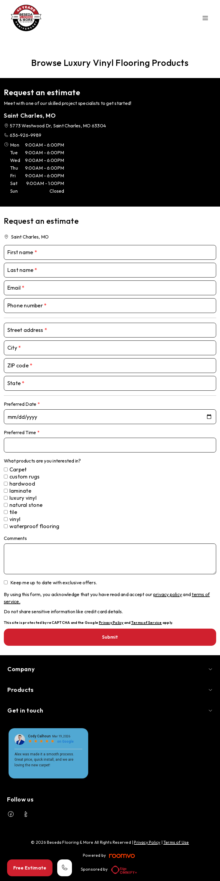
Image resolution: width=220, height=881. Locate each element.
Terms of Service (146, 622)
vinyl (14, 519)
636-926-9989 (25, 135)
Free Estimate (29, 868)
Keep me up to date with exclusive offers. (53, 582)
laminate (20, 490)
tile (13, 512)
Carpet (18, 469)
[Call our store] (64, 867)
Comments (15, 538)
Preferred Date (20, 404)
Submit (110, 637)
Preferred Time (20, 432)
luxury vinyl (23, 497)
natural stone (25, 505)
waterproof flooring (34, 526)
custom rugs (24, 476)
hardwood (22, 483)
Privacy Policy (111, 622)
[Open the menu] (205, 18)
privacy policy (167, 594)
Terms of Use (176, 842)
